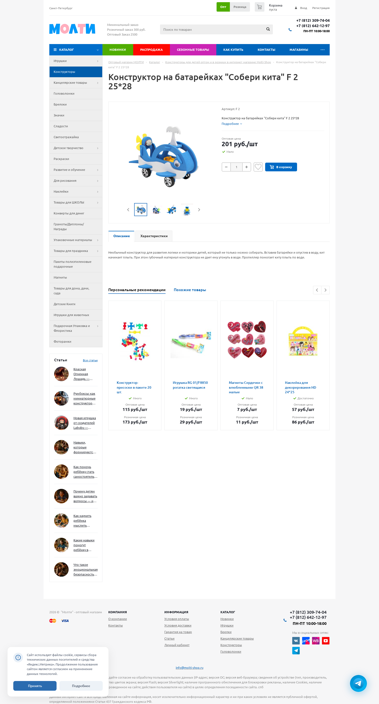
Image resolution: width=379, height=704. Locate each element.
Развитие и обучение (78, 170)
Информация (176, 612)
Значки (59, 115)
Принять (35, 686)
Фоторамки (62, 341)
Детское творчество (78, 148)
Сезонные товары (193, 49)
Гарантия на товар (178, 632)
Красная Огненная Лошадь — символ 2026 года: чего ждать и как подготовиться (84, 374)
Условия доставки (177, 625)
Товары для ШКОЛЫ (78, 202)
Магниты (60, 277)
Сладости (61, 126)
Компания (117, 612)
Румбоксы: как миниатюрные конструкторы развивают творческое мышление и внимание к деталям (84, 399)
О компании (117, 619)
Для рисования (78, 180)
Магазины (299, 49)
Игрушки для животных (71, 315)
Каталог (66, 49)
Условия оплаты (176, 619)
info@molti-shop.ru (189, 667)
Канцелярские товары (78, 82)
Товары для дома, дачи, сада (71, 291)
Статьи (169, 638)
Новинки (117, 49)
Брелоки (60, 104)
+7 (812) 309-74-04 (313, 20)
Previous (128, 209)
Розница (239, 6)
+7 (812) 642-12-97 (313, 25)
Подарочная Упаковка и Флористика (78, 328)
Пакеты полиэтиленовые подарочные (72, 264)
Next (199, 209)
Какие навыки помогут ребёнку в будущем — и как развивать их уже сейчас (84, 545)
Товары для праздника (78, 251)
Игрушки (78, 61)
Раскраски (61, 158)
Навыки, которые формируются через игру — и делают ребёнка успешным (84, 447)
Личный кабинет (177, 645)
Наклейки (78, 191)
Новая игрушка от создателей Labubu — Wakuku (84, 423)
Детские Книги (64, 304)
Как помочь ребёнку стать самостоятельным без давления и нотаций (85, 472)
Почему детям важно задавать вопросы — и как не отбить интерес (85, 496)
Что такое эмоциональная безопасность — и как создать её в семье (85, 570)
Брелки (226, 632)
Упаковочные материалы (78, 240)
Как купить (233, 49)
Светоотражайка (66, 137)
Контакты (266, 49)
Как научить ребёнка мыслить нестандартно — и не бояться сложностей (84, 521)
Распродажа (151, 49)
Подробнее (81, 686)
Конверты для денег (69, 213)
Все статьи (90, 360)
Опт (223, 6)
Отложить (258, 167)
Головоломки (64, 93)
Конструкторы (64, 71)
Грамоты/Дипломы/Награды (69, 226)
